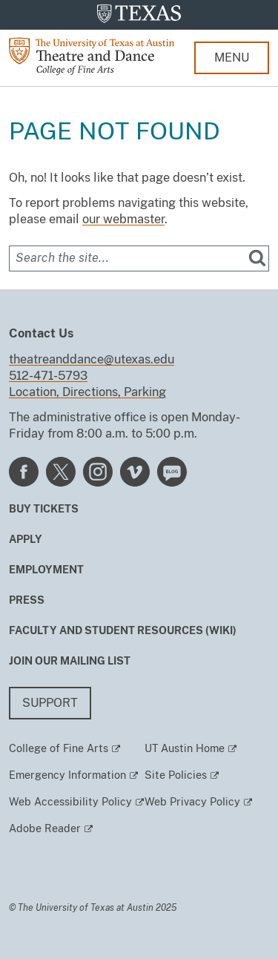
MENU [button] (231, 57)
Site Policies (176, 775)
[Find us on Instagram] (98, 471)
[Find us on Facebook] (24, 471)
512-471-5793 (48, 376)
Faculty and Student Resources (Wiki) (122, 630)
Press (26, 600)
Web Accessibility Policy (70, 802)
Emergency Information (67, 775)
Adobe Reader (45, 828)
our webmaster (123, 219)
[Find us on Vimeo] (135, 471)
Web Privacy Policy (192, 802)
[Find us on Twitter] (61, 471)
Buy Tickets (44, 509)
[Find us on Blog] (172, 471)
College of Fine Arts (58, 748)
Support (50, 703)
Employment (46, 570)
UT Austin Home (185, 748)
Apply (25, 539)
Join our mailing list (69, 661)
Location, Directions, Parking (87, 392)
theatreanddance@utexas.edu (91, 359)
